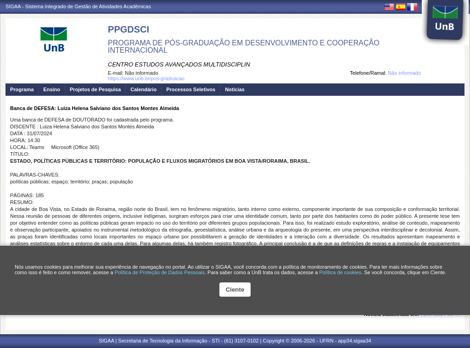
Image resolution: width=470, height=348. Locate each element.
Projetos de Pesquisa (95, 89)
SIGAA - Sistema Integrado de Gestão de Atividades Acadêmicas (78, 6)
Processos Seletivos (190, 89)
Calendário (143, 89)
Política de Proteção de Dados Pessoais (160, 272)
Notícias (235, 89)
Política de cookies (340, 272)
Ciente (235, 289)
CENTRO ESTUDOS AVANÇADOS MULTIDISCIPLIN (179, 64)
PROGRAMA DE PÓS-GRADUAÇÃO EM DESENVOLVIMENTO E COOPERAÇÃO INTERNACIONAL (244, 46)
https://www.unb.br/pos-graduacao (146, 78)
